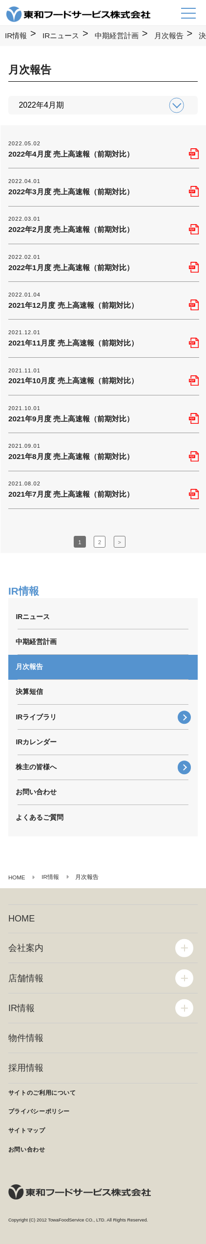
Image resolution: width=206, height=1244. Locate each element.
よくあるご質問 (39, 817)
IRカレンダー (36, 742)
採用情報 (25, 1068)
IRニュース (60, 35)
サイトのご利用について (42, 1092)
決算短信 (29, 691)
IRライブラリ (36, 717)
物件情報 (25, 1038)
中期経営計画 (117, 35)
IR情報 (16, 35)
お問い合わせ (36, 792)
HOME (21, 918)
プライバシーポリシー (39, 1111)
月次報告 (169, 35)
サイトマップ (26, 1130)
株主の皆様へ (36, 767)
